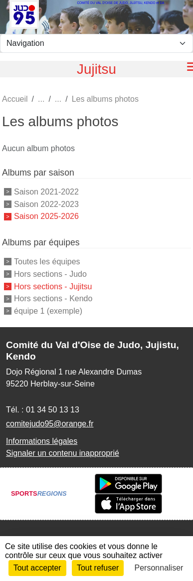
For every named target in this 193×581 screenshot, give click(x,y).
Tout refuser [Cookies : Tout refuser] (98, 568)
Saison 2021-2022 (46, 192)
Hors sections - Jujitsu (53, 286)
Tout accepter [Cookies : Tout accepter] (37, 568)
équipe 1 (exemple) (48, 311)
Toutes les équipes (47, 261)
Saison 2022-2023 (46, 203)
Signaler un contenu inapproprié (62, 453)
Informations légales (41, 441)
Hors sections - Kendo (53, 298)
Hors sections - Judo (50, 274)
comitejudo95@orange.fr (49, 423)
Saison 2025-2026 (46, 216)
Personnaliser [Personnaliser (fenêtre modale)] (159, 568)
